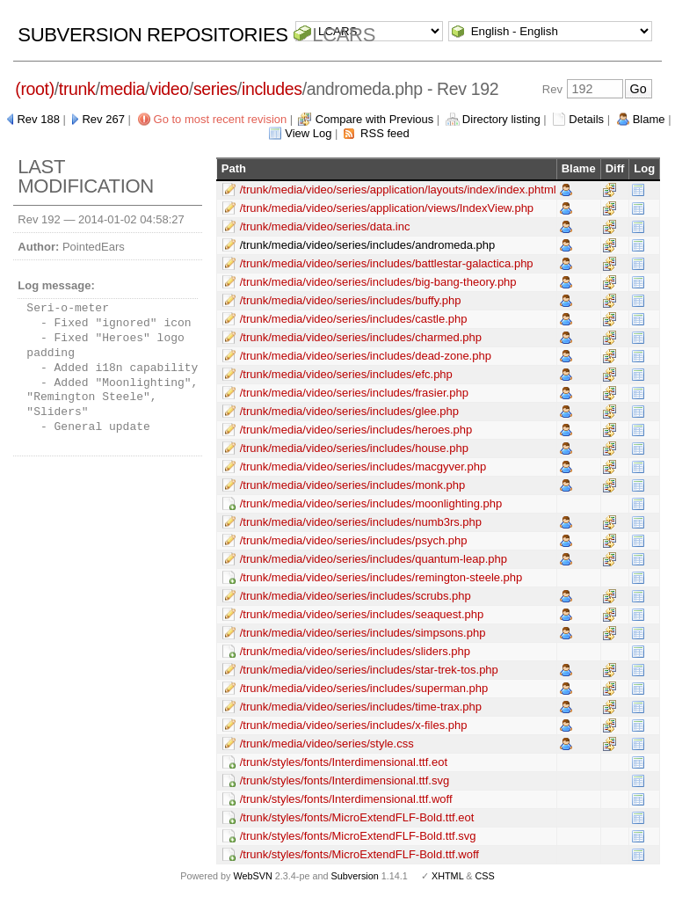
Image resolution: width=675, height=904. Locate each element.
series (215, 88)
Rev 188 (38, 119)
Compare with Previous (374, 119)
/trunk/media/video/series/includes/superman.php (364, 688)
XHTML (447, 876)
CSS (485, 876)
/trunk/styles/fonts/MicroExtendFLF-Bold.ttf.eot (357, 817)
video (169, 88)
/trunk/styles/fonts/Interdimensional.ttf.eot (343, 762)
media (122, 88)
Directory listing (501, 119)
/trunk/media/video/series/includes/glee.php (349, 411)
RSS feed (385, 133)
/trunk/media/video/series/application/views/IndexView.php (386, 208)
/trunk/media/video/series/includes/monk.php (353, 485)
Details (586, 119)
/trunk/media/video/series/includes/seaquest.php (362, 614)
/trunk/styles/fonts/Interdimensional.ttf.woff (346, 799)
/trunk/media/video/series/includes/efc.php (346, 374)
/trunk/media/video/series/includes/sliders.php (355, 651)
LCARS (343, 35)
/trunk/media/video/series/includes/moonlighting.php (371, 503)
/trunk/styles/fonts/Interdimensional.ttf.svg (344, 780)
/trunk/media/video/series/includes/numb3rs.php (361, 522)
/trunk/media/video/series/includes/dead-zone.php (365, 355)
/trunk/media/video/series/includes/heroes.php (356, 429)
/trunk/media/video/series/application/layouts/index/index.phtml (398, 189)
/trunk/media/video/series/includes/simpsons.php (363, 632)
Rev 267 (103, 119)
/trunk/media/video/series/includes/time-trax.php (361, 706)
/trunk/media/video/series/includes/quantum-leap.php (373, 558)
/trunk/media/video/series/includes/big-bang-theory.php (378, 281)
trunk (77, 88)
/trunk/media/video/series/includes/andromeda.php (368, 245)
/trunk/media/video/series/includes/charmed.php (361, 337)
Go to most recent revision (220, 119)
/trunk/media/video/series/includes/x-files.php (354, 725)
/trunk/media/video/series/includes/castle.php (354, 318)
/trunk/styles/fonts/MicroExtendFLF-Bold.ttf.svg (358, 835)
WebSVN (252, 876)
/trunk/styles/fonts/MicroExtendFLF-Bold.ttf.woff (359, 854)
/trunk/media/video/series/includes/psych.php (354, 540)
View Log (308, 133)
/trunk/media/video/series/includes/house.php (354, 448)
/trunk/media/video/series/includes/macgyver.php (363, 466)
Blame (649, 119)
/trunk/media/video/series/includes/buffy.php (350, 300)
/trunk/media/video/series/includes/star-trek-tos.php (369, 669)
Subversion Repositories (152, 35)
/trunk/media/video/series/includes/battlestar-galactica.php (386, 263)
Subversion (355, 876)
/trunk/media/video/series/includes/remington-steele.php (381, 577)
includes (272, 88)
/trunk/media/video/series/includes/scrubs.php (355, 595)
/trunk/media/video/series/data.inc (325, 226)
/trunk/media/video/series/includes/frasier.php (354, 392)
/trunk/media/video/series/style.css (327, 743)
